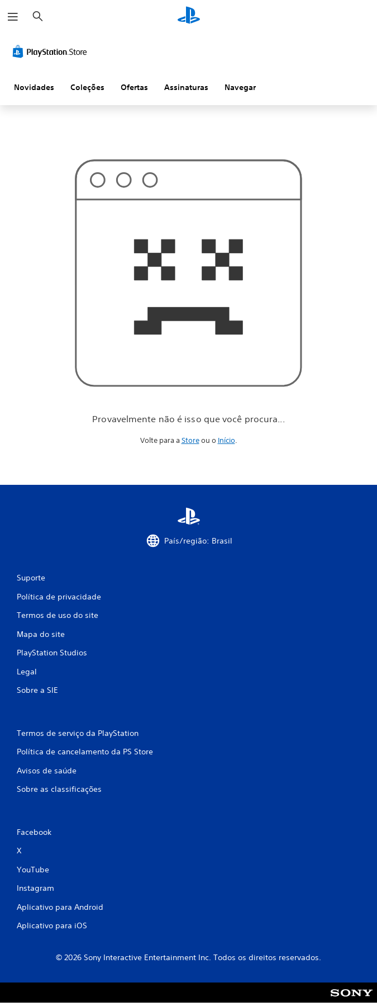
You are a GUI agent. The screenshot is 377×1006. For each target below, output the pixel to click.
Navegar (240, 87)
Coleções (87, 87)
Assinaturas (186, 87)
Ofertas (134, 87)
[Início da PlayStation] (189, 16)
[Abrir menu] (13, 17)
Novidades (34, 87)
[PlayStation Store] (52, 51)
